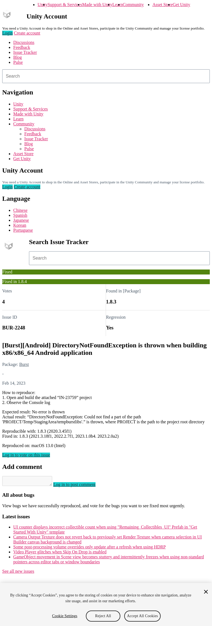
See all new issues (18, 572)
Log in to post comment (80, 486)
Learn (117, 4)
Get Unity (181, 4)
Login (7, 33)
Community (133, 4)
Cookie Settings (64, 616)
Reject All (103, 616)
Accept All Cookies (142, 616)
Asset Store (162, 4)
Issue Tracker (25, 52)
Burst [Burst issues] (24, 364)
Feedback (21, 47)
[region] (106, 604)
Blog (17, 57)
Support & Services (64, 4)
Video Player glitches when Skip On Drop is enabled (60, 553)
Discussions (23, 42)
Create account (27, 33)
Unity (42, 4)
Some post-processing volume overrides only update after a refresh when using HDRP (89, 548)
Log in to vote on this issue (26, 455)
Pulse (18, 62)
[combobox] (106, 76)
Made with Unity (97, 4)
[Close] (206, 592)
